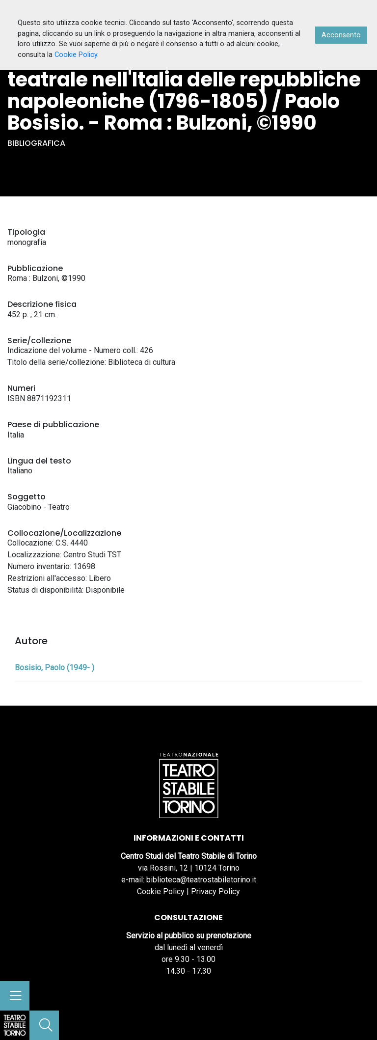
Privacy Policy (215, 891)
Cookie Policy (161, 891)
